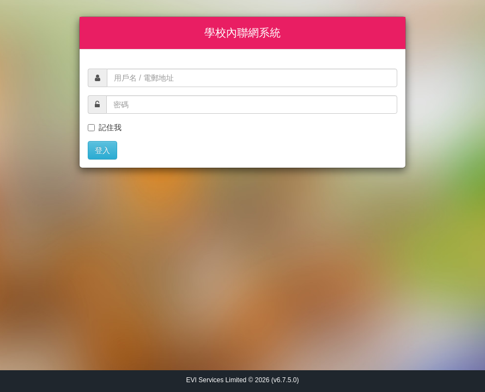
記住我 (105, 127)
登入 (102, 150)
